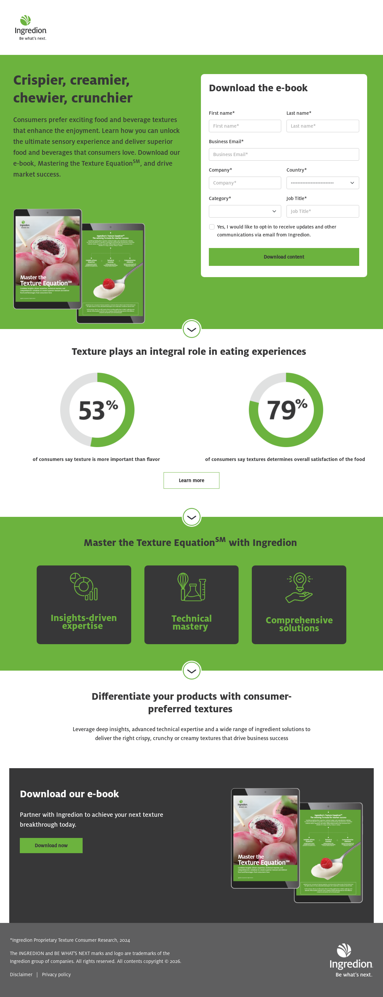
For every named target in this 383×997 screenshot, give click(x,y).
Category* (220, 198)
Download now (51, 845)
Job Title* (297, 198)
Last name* (299, 113)
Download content (284, 257)
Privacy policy (56, 974)
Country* (297, 170)
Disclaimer (21, 974)
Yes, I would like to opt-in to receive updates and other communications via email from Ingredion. (276, 230)
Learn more (191, 480)
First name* (222, 113)
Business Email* (226, 141)
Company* (220, 170)
